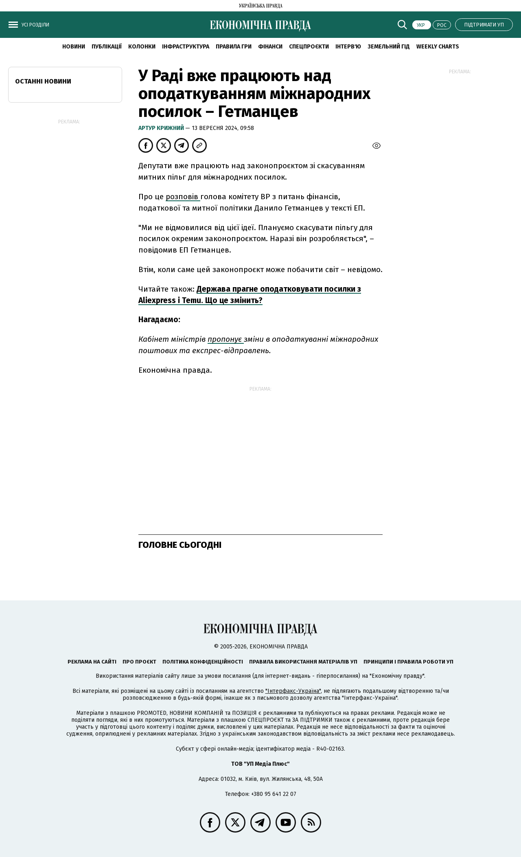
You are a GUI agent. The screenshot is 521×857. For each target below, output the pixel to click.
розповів (183, 196)
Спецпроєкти (309, 46)
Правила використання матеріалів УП (303, 662)
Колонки (141, 46)
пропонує (226, 339)
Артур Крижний (161, 128)
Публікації (107, 46)
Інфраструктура (185, 46)
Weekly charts (437, 46)
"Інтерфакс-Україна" (293, 691)
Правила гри (234, 46)
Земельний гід (389, 46)
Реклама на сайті (92, 662)
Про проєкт (139, 662)
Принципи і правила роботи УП (408, 662)
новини (73, 46)
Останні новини (43, 81)
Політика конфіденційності (202, 662)
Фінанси (270, 46)
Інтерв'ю (348, 46)
